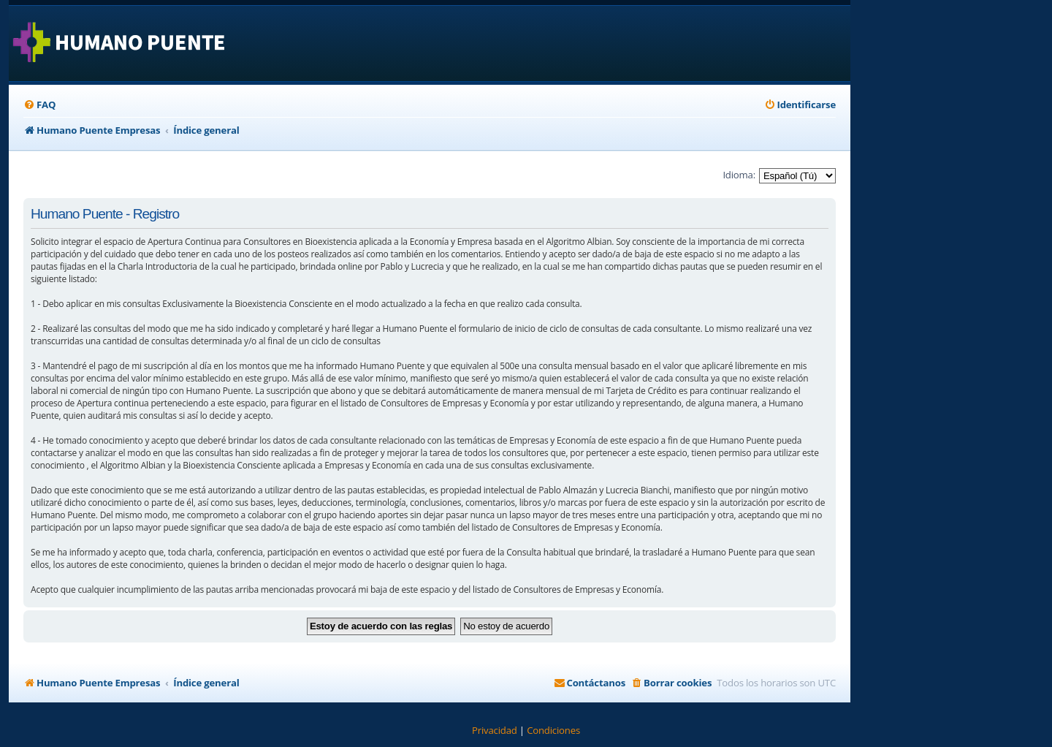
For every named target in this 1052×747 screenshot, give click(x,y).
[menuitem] (39, 104)
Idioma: (739, 174)
